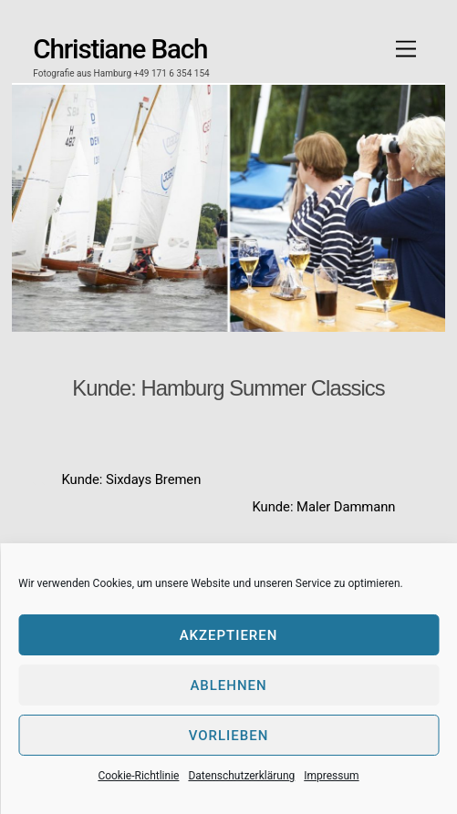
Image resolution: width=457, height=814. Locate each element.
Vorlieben (229, 735)
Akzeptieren (229, 635)
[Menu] (406, 49)
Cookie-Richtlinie (138, 775)
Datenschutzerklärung (241, 775)
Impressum (331, 775)
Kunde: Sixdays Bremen (132, 479)
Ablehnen (228, 685)
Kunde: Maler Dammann (324, 507)
